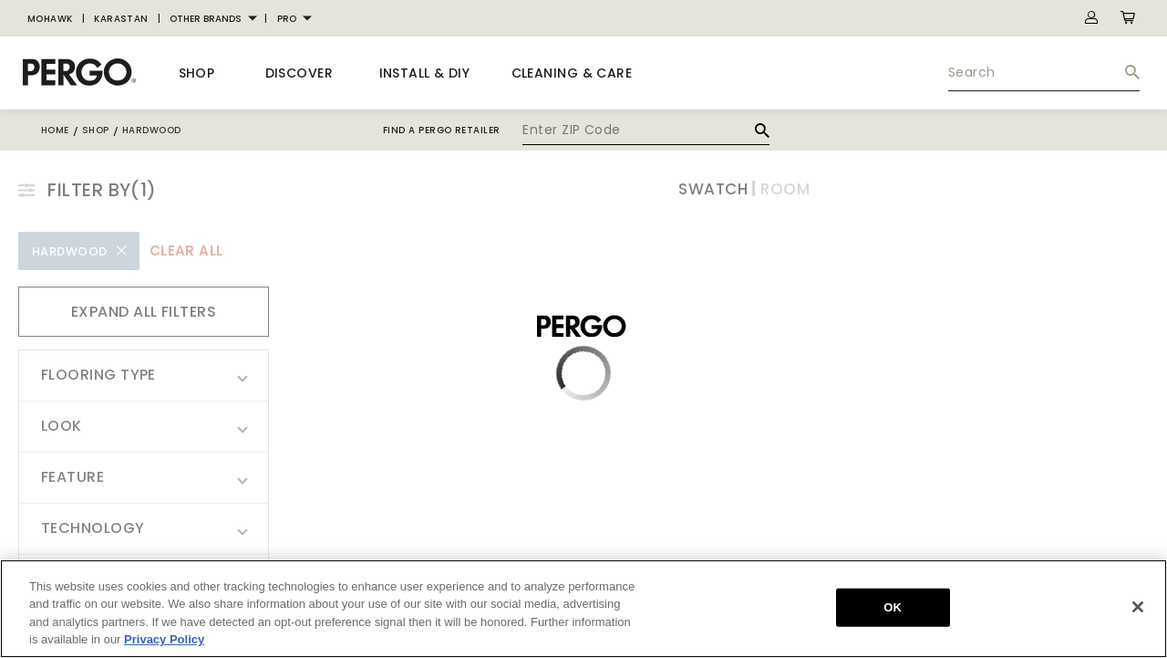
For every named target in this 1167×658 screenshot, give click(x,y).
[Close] (1138, 607)
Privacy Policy (164, 639)
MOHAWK (50, 19)
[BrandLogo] (80, 73)
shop (95, 130)
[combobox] (1044, 73)
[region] (583, 608)
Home (55, 130)
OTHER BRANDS (206, 19)
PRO (286, 19)
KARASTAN (121, 19)
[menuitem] (50, 19)
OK (892, 607)
